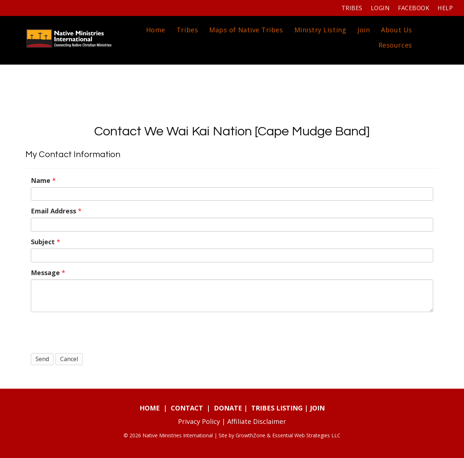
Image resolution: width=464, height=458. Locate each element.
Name (40, 180)
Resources (395, 45)
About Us (396, 29)
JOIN (317, 408)
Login (380, 8)
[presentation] (86, 332)
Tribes (351, 8)
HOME (150, 408)
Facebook (413, 8)
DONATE (228, 408)
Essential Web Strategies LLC (306, 435)
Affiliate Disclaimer (256, 421)
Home (155, 29)
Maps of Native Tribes (246, 29)
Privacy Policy (199, 421)
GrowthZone (250, 435)
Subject (43, 241)
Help (445, 8)
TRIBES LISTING (277, 408)
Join (363, 29)
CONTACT (187, 408)
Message (45, 272)
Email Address (53, 210)
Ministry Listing (320, 29)
